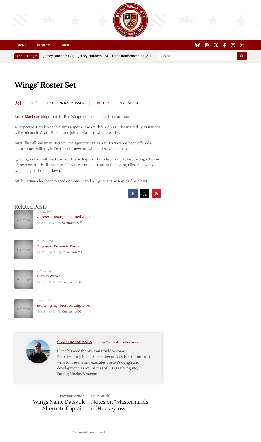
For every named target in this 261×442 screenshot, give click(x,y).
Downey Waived (49, 276)
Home (22, 45)
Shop (65, 45)
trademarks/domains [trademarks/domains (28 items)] (131, 56)
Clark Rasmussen (68, 103)
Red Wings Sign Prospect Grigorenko (63, 306)
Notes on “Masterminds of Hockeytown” (119, 405)
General (131, 103)
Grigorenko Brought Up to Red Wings (64, 217)
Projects (44, 45)
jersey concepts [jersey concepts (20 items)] (59, 56)
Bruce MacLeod (27, 116)
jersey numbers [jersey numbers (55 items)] (93, 56)
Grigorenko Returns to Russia (58, 246)
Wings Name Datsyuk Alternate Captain (59, 405)
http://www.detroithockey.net (120, 342)
